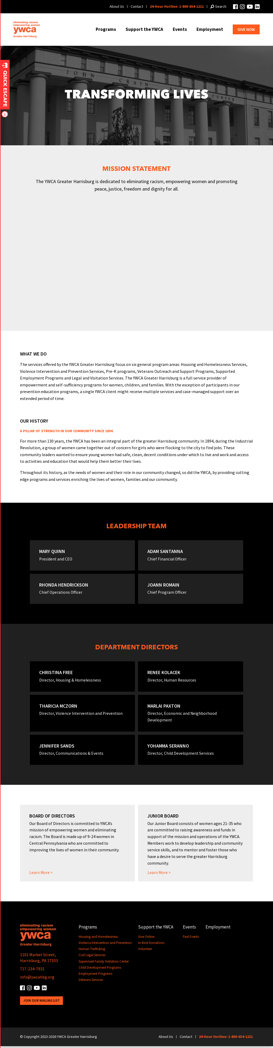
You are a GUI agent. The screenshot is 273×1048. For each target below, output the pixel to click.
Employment (209, 29)
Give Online (146, 939)
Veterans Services (91, 982)
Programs (106, 29)
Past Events (191, 939)
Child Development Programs (100, 970)
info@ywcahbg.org (37, 979)
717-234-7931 (32, 971)
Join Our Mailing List (41, 1002)
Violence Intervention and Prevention (105, 945)
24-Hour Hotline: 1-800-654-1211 (177, 6)
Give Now (246, 29)
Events (180, 29)
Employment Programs (96, 976)
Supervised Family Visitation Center (104, 964)
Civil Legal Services (92, 957)
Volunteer (145, 951)
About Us (117, 6)
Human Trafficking (92, 951)
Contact (137, 6)
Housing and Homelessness (98, 939)
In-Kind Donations (151, 945)
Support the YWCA (144, 29)
